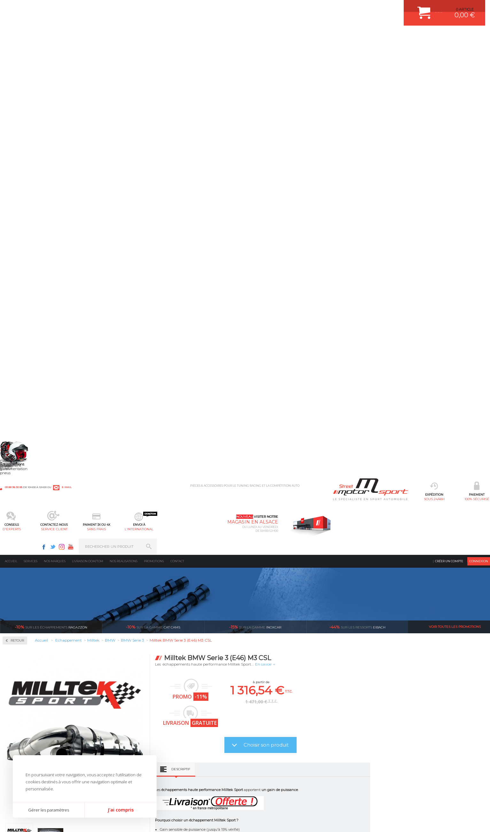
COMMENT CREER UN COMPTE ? (278, 713)
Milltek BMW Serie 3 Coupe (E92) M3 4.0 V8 (241, 571)
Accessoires (23, 163)
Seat (15, 381)
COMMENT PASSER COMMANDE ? (279, 721)
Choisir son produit (366, 236)
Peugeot (19, 358)
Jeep (15, 297)
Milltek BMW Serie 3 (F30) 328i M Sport (339, 571)
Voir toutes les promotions (455, 118)
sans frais (265, 37)
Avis (315, 376)
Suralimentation (107, 713)
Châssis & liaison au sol (113, 737)
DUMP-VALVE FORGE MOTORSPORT (204, 761)
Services (30, 52)
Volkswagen (22, 412)
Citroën (18, 266)
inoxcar (255, 118)
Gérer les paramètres (48, 810)
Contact (177, 52)
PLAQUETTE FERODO (191, 713)
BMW (17, 258)
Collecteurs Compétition (39, 183)
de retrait (289, 645)
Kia (14, 304)
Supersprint (23, 450)
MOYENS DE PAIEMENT (270, 729)
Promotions (154, 52)
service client (224, 37)
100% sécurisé (140, 37)
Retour (117, 132)
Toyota (17, 404)
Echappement (104, 721)
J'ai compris (121, 810)
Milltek (18, 224)
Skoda (17, 389)
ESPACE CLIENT (263, 705)
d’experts (207, 645)
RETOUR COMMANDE (268, 745)
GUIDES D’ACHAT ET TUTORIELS (278, 769)
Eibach (357, 118)
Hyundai (19, 289)
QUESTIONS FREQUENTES (273, 761)
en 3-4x (126, 645)
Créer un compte (449, 52)
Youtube (403, 8)
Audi (16, 251)
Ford (15, 274)
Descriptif (280, 261)
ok (479, 708)
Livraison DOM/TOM (87, 52)
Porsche (19, 366)
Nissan (17, 350)
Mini (15, 335)
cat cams (153, 118)
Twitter (385, 8)
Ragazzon (51, 118)
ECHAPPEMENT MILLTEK (194, 729)
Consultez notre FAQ (374, 761)
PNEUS (179, 745)
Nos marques (55, 52)
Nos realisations (123, 52)
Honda (17, 281)
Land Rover (21, 320)
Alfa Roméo (21, 243)
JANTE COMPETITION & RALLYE (200, 769)
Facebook (376, 8)
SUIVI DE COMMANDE (269, 737)
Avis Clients (458, 801)
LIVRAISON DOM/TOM (269, 753)
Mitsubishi (20, 343)
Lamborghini (23, 312)
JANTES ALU (184, 737)
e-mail (141, 8)
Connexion (478, 52)
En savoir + (365, 155)
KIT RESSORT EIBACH (192, 753)
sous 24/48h (99, 37)
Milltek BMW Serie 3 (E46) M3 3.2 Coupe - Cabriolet (436, 573)
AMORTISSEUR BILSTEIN (194, 705)
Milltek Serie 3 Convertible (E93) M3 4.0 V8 (144, 571)
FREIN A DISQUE (187, 777)
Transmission (103, 729)
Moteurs (99, 705)
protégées (371, 645)
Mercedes (20, 327)
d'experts (183, 37)
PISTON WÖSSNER (189, 721)
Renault (18, 374)
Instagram (394, 8)
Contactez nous (361, 744)
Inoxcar (19, 204)
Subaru (18, 397)
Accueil (11, 52)
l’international (307, 37)
